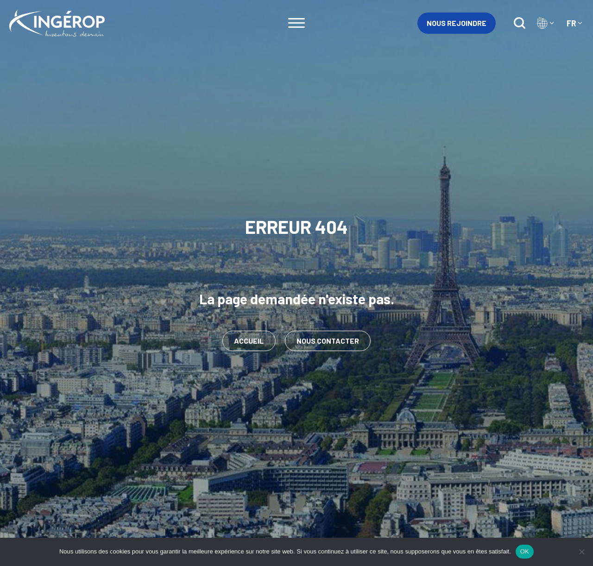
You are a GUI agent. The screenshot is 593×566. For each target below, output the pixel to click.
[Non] (581, 551)
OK (524, 551)
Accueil (249, 340)
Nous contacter (327, 340)
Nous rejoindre (456, 23)
